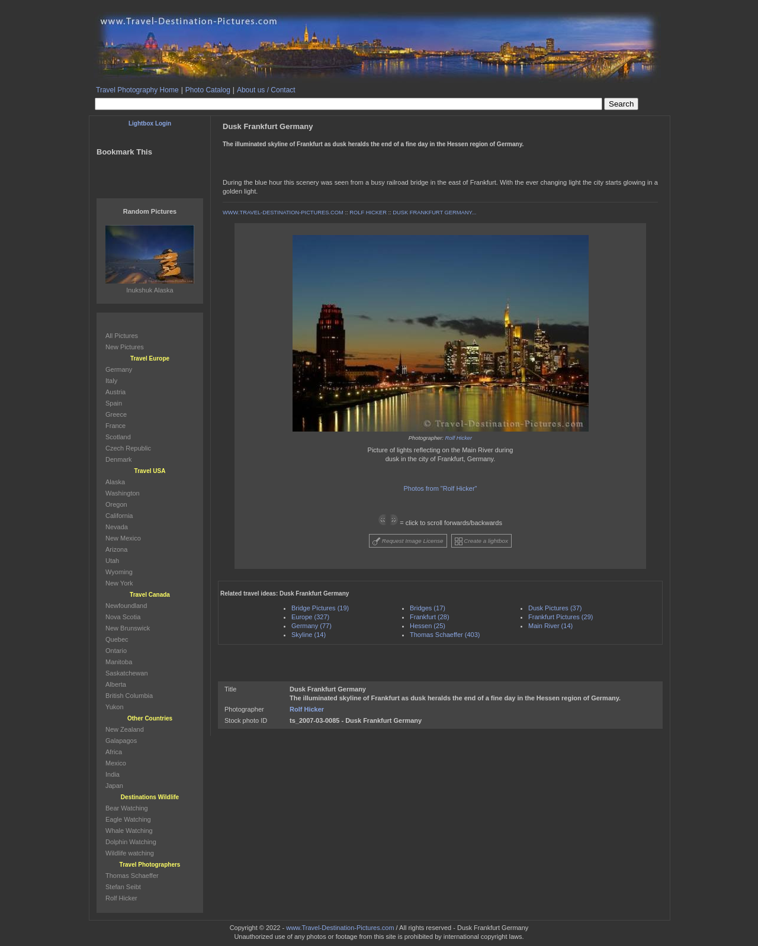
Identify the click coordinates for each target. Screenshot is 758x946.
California (119, 515)
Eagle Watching (128, 819)
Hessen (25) (427, 625)
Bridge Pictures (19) (320, 608)
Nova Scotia (122, 616)
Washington (122, 493)
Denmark (118, 459)
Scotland (118, 436)
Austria (115, 391)
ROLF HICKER (368, 212)
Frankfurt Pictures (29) (560, 616)
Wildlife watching (129, 853)
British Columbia (129, 695)
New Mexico (123, 538)
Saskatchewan (126, 673)
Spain (113, 403)
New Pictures (124, 346)
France (115, 425)
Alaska (115, 481)
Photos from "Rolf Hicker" (440, 488)
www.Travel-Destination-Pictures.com (340, 927)
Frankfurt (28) (429, 616)
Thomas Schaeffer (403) (445, 634)
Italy (111, 380)
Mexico (115, 763)
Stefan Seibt (123, 886)
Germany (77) (311, 625)
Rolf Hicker (459, 438)
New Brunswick (127, 628)
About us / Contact (266, 90)
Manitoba (118, 661)
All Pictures (121, 335)
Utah (112, 560)
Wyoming (119, 571)
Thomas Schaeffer (132, 875)
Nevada (116, 526)
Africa (113, 751)
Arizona (116, 549)
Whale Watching (129, 830)
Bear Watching (126, 808)
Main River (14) (550, 625)
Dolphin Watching (130, 841)
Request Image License (408, 541)
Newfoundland (126, 605)
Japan (114, 785)
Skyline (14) (308, 634)
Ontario (116, 650)
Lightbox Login (150, 123)
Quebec (117, 639)
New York (119, 583)
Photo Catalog (207, 90)
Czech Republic (128, 448)
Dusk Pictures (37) (555, 608)
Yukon (114, 706)
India (112, 774)
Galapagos (121, 740)
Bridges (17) (427, 608)
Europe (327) (310, 616)
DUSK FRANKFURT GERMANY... (434, 212)
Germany (118, 369)
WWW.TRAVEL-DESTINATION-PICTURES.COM (283, 212)
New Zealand (124, 729)
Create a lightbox (481, 541)
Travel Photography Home (137, 90)
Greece (116, 414)
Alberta (115, 684)
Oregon (116, 504)
